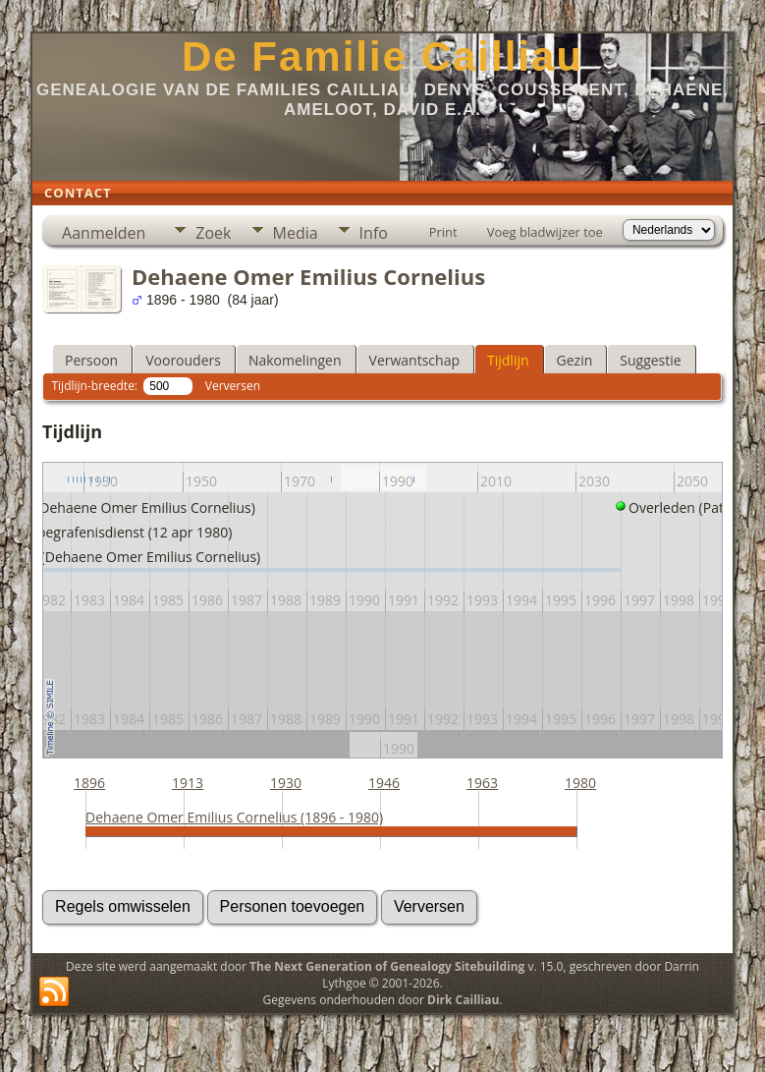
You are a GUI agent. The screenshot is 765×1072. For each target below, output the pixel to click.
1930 (285, 782)
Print (443, 232)
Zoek (213, 233)
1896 (89, 782)
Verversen (232, 385)
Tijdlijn (508, 360)
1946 (384, 782)
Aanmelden (103, 233)
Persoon (91, 360)
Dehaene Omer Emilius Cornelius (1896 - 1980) (234, 817)
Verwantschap (414, 360)
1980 (580, 782)
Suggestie (650, 360)
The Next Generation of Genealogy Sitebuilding (386, 966)
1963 (482, 782)
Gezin (575, 360)
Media (295, 233)
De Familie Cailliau (382, 56)
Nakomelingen (295, 360)
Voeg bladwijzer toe (545, 232)
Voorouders (183, 360)
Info (373, 233)
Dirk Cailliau (463, 999)
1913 (187, 782)
